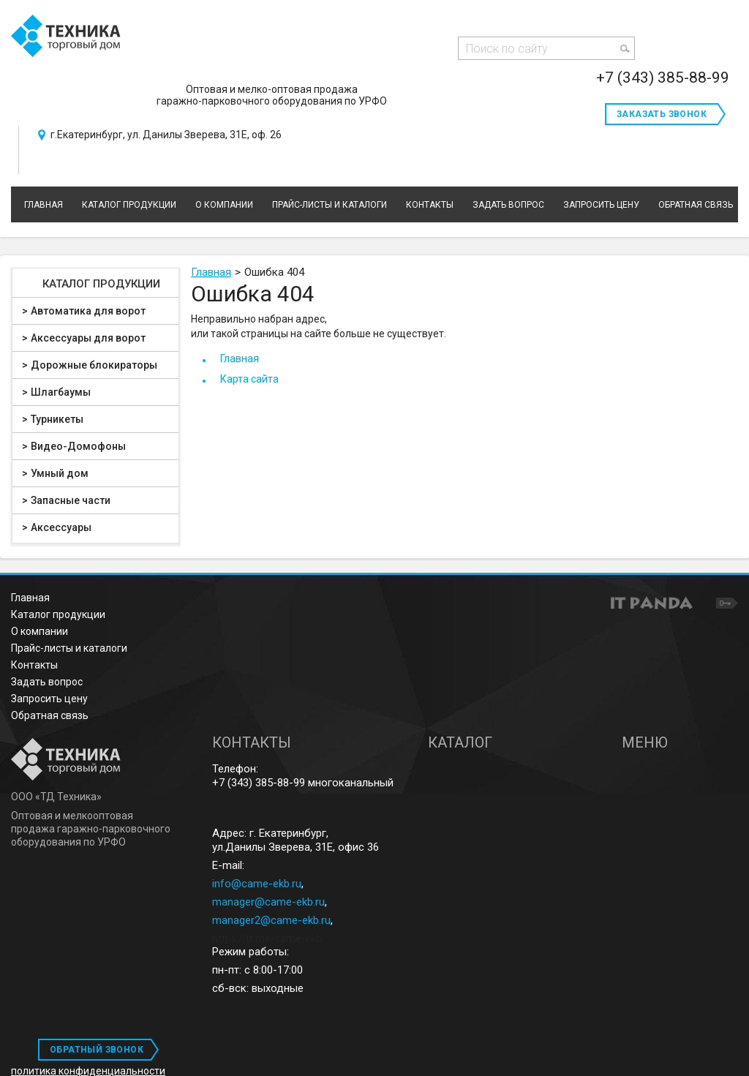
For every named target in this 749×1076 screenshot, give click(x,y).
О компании (39, 631)
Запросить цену (49, 698)
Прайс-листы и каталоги (69, 648)
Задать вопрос (47, 682)
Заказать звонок (662, 114)
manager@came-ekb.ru (268, 901)
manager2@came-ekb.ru (271, 920)
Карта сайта (249, 379)
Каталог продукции (101, 283)
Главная (211, 272)
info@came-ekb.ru (256, 883)
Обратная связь (50, 715)
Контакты (34, 665)
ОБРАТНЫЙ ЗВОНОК (96, 1050)
